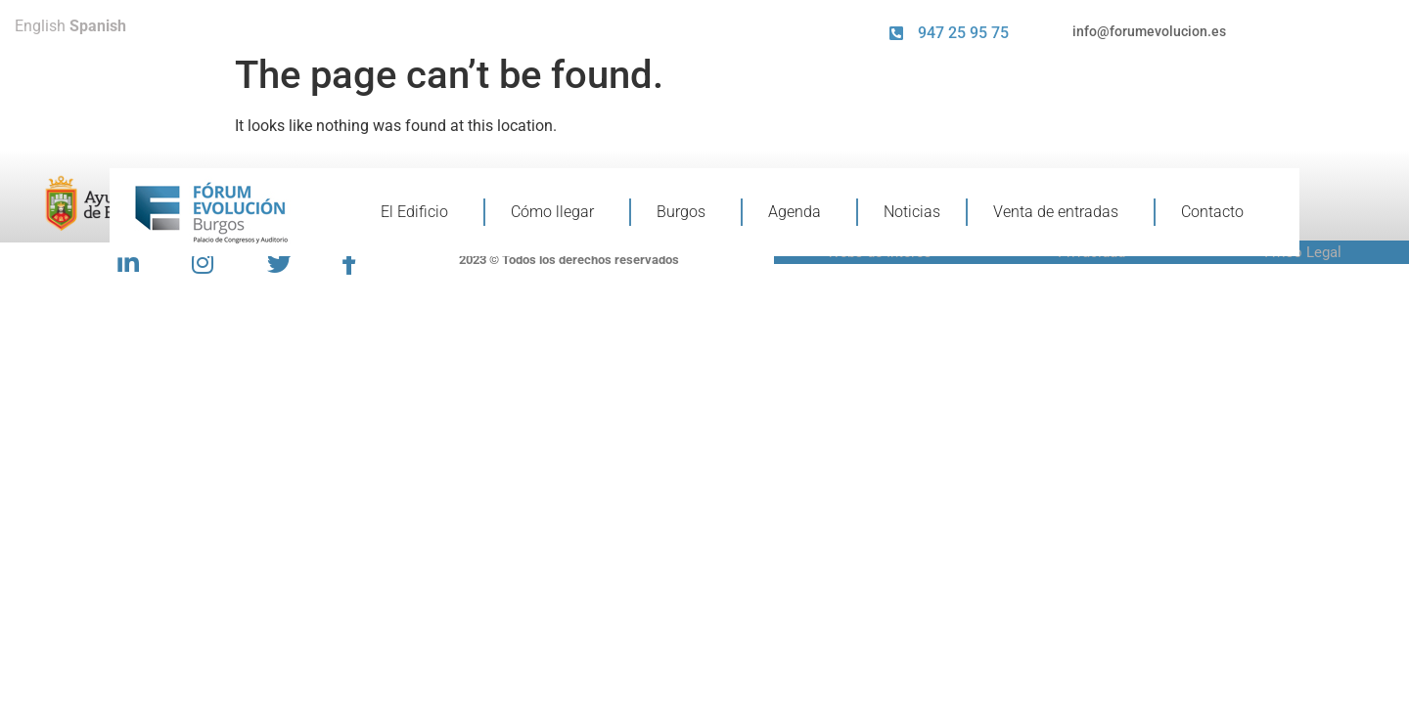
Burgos (686, 212)
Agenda (799, 212)
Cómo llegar (557, 212)
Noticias (912, 211)
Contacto (1212, 211)
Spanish (97, 26)
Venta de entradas (1060, 212)
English (40, 26)
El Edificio (419, 212)
